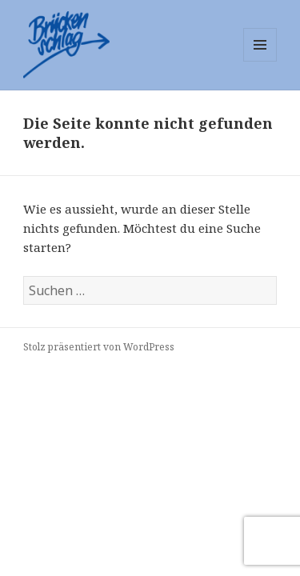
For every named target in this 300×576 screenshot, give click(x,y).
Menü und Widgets (260, 61)
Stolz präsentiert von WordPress (98, 347)
